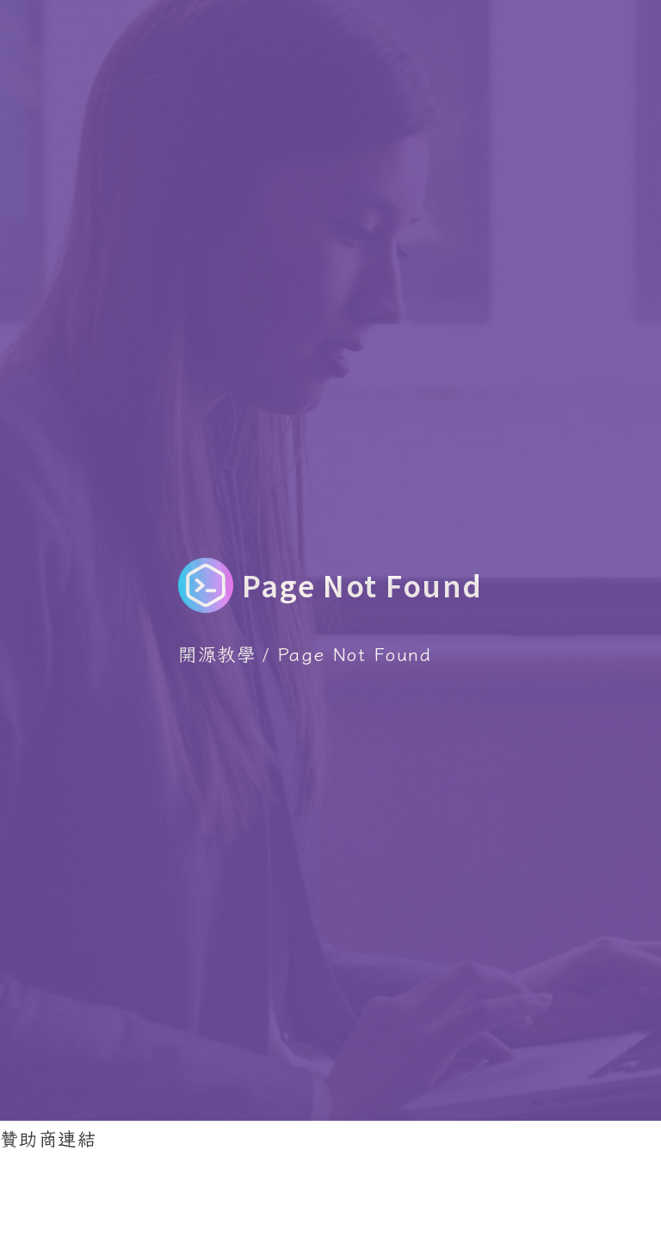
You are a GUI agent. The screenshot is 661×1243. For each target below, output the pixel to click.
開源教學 (217, 653)
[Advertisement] (313, 1194)
